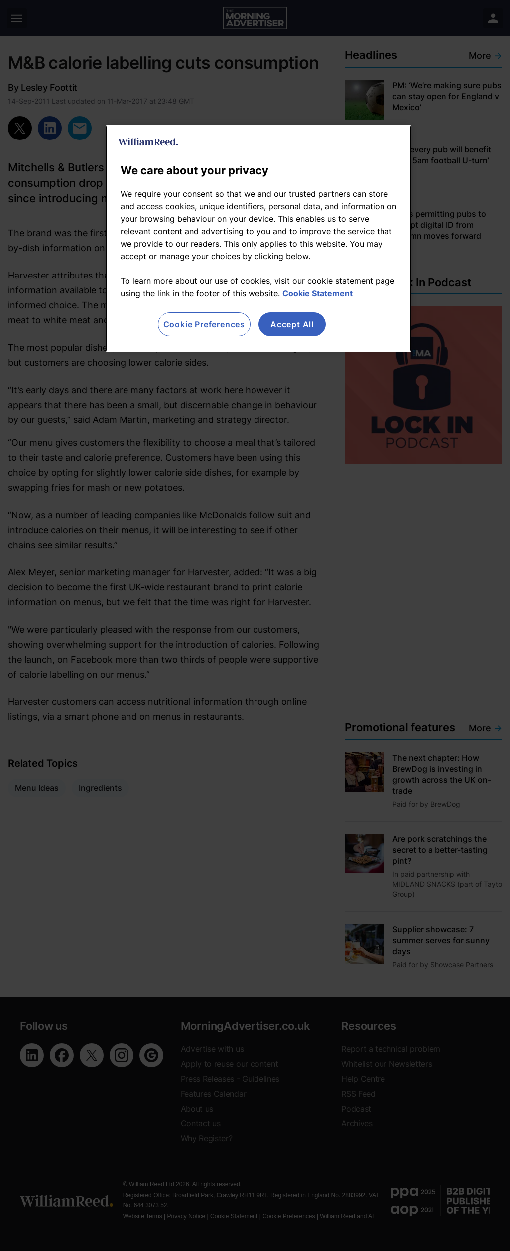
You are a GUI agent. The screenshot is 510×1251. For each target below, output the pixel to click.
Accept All (292, 324)
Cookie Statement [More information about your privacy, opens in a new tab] (317, 293)
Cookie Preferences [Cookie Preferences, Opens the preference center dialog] (204, 324)
